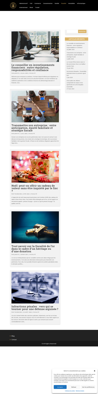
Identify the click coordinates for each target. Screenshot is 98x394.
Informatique (81, 3)
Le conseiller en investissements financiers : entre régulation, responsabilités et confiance (32, 67)
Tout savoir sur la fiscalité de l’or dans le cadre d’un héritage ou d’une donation (33, 248)
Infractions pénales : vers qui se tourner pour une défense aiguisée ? (34, 308)
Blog (12, 336)
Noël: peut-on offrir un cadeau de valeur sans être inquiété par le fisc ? (34, 188)
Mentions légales (80, 391)
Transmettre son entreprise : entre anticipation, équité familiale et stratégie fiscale (33, 128)
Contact (14, 340)
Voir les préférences (88, 387)
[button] (94, 371)
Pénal (31, 7)
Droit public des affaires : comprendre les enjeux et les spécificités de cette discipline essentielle (75, 84)
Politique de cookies (70, 391)
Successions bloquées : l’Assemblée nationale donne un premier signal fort (76, 73)
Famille (57, 3)
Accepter (60, 387)
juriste (16, 73)
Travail (37, 7)
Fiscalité (63, 3)
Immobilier (71, 3)
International (23, 7)
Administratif (23, 3)
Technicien (18, 194)
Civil (31, 3)
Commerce (37, 3)
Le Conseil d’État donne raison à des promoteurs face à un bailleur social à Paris (76, 64)
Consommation (47, 3)
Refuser (73, 387)
